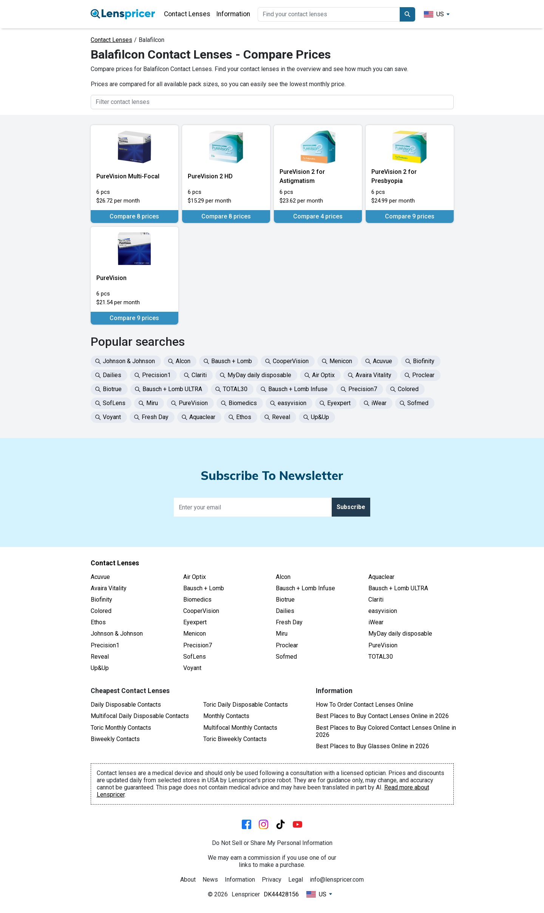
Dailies (285, 610)
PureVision (382, 645)
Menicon (194, 633)
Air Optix (194, 576)
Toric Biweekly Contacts (235, 739)
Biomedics (197, 599)
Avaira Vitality (109, 588)
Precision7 (197, 645)
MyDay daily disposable (400, 633)
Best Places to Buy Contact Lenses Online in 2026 (382, 716)
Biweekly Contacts (115, 739)
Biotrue (285, 599)
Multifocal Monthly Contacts (240, 727)
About (188, 879)
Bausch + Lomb (203, 588)
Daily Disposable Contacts (126, 704)
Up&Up (100, 668)
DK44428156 (281, 894)
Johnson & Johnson (117, 633)
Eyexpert (195, 622)
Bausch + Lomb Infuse (305, 588)
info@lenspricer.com (337, 879)
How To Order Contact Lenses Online (364, 704)
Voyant (192, 668)
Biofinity (101, 599)
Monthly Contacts (226, 716)
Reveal (100, 656)
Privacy (271, 879)
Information (233, 14)
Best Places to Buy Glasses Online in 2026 (372, 746)
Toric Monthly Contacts (121, 727)
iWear (375, 622)
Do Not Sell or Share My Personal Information (272, 842)
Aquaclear (381, 576)
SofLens (194, 656)
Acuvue (100, 576)
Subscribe (351, 507)
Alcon (283, 576)
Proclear (287, 645)
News (210, 879)
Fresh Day (289, 622)
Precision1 (105, 645)
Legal (295, 879)
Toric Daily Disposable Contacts (245, 704)
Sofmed (286, 656)
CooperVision (201, 610)
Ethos (98, 622)
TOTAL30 (380, 656)
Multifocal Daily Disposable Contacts (140, 716)
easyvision (382, 610)
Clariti (375, 599)
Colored (101, 610)
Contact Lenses (187, 14)
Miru (281, 633)
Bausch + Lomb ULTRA (398, 588)
